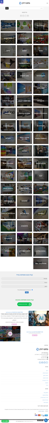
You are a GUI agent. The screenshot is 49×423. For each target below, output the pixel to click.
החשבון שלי (46, 392)
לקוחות (46, 382)
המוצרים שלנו (45, 373)
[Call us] (40, 363)
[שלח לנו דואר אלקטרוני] (42, 363)
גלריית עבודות (45, 380)
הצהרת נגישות (45, 400)
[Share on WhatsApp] (28, 16)
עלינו (47, 385)
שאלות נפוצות (45, 395)
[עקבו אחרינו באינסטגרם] (45, 363)
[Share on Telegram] (21, 16)
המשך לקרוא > (41, 411)
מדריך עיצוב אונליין (44, 397)
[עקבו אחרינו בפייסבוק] (47, 363)
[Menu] (47, 3)
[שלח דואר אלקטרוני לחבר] (23, 16)
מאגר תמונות (45, 378)
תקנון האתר (45, 402)
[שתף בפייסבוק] (26, 16)
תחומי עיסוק (45, 375)
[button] (1, 1)
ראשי (47, 370)
